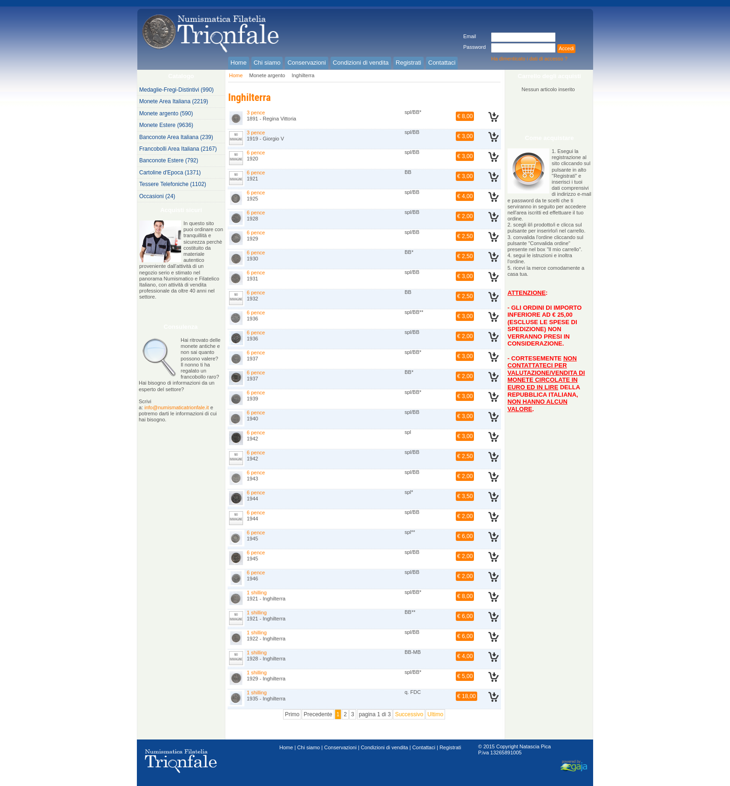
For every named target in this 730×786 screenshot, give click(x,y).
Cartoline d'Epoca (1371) (170, 172)
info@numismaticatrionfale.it (176, 407)
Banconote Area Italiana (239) (176, 137)
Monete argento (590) (166, 113)
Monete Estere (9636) (166, 125)
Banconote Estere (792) (168, 160)
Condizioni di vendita (384, 747)
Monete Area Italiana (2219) (173, 101)
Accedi (566, 48)
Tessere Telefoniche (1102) (172, 184)
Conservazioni (340, 747)
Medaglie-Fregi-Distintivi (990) (176, 90)
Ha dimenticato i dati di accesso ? (529, 58)
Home (236, 75)
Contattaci (423, 747)
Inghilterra (302, 75)
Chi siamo (308, 747)
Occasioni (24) (157, 196)
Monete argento (267, 75)
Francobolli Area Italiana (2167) (178, 149)
